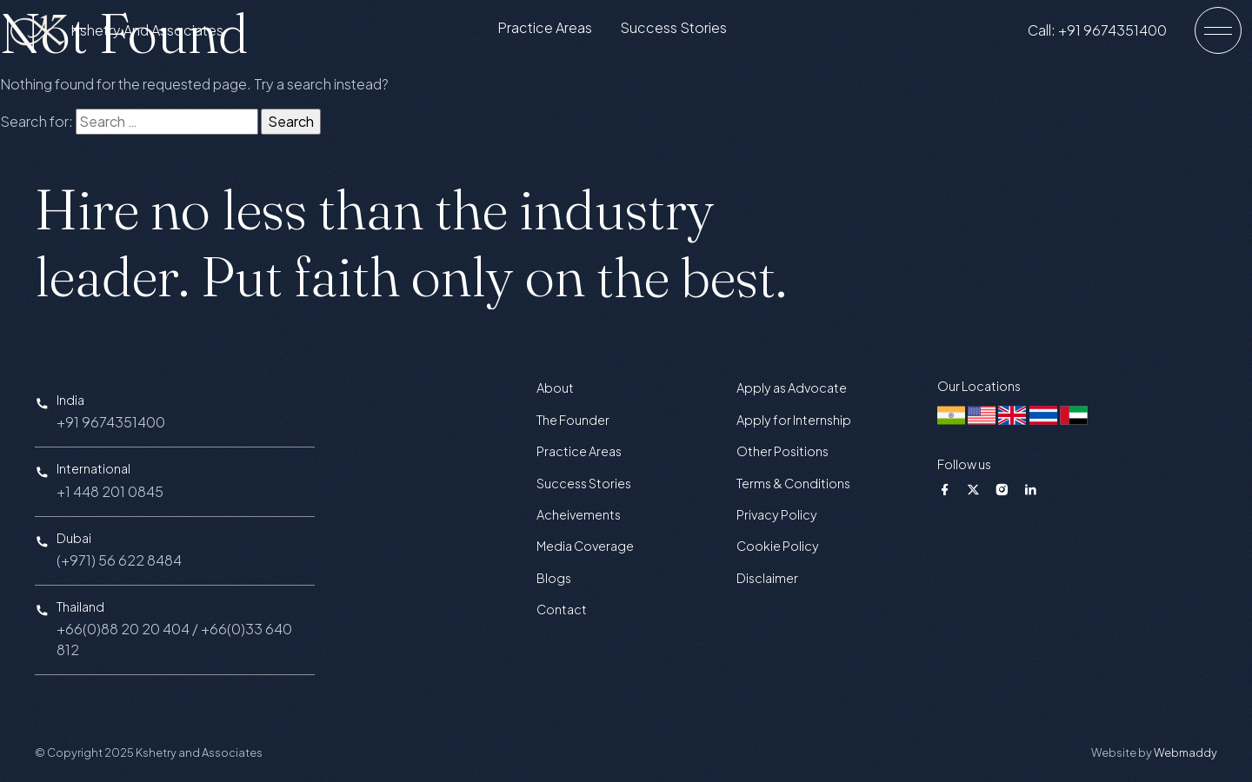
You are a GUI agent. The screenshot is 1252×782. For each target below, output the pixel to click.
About (555, 387)
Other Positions (782, 451)
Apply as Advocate (791, 387)
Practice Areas (558, 31)
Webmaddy (1185, 752)
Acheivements (578, 514)
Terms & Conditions (793, 483)
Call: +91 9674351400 (1111, 34)
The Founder (572, 419)
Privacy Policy (776, 514)
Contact (561, 609)
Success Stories (687, 31)
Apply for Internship (793, 419)
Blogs (553, 578)
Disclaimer (767, 578)
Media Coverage (585, 545)
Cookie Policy (777, 545)
